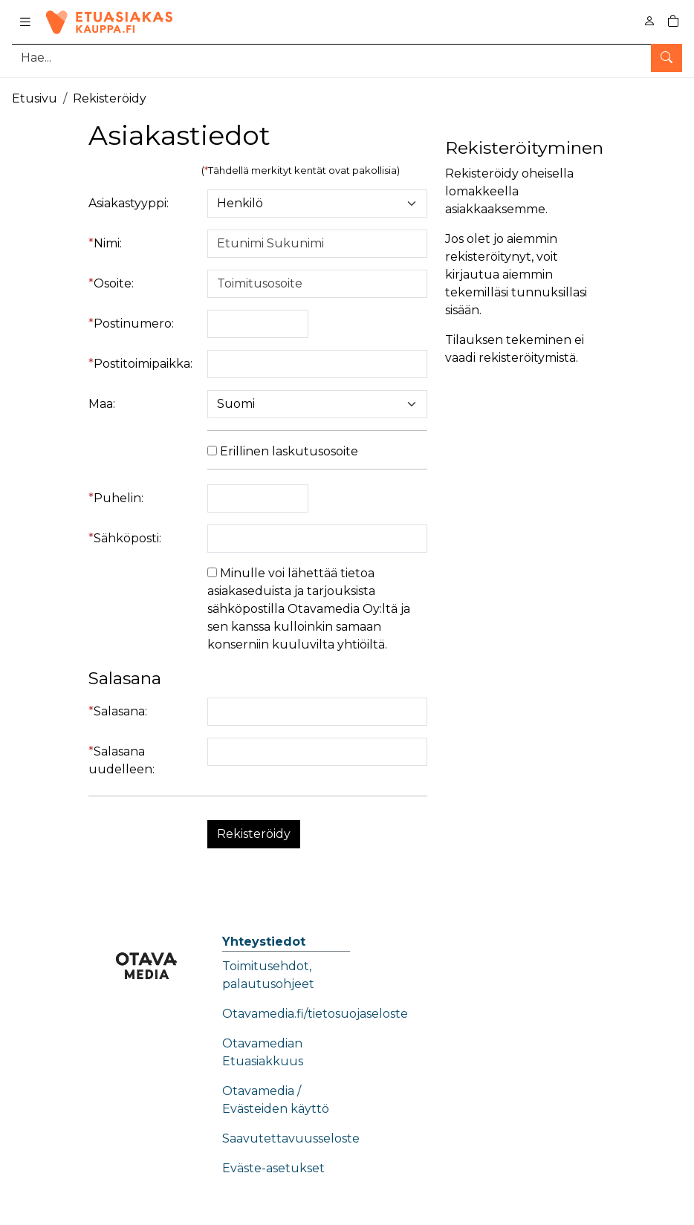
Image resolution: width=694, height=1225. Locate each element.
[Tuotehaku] (347, 57)
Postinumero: (134, 323)
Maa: (101, 404)
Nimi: (108, 243)
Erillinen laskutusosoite (282, 451)
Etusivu (34, 98)
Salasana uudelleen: (121, 760)
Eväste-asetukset (273, 1168)
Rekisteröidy (109, 98)
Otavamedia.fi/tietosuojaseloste (315, 1014)
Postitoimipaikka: (143, 364)
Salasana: (120, 711)
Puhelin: (118, 498)
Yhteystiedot (263, 942)
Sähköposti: (127, 538)
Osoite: (114, 283)
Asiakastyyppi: (128, 203)
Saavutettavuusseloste (291, 1138)
